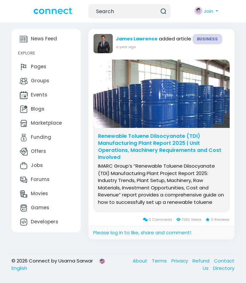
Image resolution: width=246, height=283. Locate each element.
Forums (35, 180)
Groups (34, 81)
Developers (39, 222)
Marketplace (41, 123)
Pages (33, 67)
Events (33, 95)
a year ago (126, 46)
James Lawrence (137, 39)
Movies (34, 194)
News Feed (38, 39)
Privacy (180, 260)
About (141, 260)
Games (34, 208)
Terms (160, 260)
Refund (202, 260)
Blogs (32, 109)
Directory (223, 268)
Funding (35, 137)
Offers (33, 151)
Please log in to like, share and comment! (142, 232)
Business (207, 39)
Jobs (31, 166)
